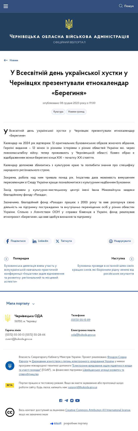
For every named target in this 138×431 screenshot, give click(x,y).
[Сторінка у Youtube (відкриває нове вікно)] (77, 400)
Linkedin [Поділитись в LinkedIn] (43, 241)
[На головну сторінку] (69, 31)
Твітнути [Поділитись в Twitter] (66, 241)
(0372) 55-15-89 (80, 320)
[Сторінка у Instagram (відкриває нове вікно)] (72, 400)
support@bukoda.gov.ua (82, 387)
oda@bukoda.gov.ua (83, 334)
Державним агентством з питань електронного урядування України (73, 361)
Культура (58, 111)
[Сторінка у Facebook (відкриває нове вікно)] (61, 400)
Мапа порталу (18, 304)
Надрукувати (122, 241)
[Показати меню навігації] (5, 6)
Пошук (129, 6)
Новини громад (76, 111)
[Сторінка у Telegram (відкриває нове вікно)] (66, 400)
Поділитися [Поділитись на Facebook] (18, 241)
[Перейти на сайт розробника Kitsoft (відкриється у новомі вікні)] (56, 423)
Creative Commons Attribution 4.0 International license (97, 410)
